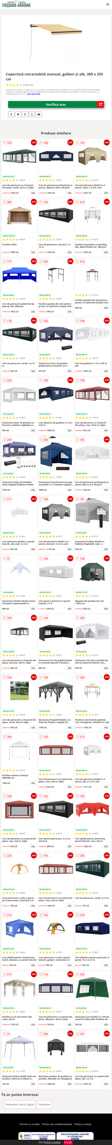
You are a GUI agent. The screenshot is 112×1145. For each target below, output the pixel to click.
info (33, 192)
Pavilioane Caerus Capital (20, 1104)
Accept (68, 1142)
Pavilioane (44, 1104)
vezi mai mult (33, 94)
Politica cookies (82, 1124)
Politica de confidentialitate (57, 1124)
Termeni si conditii (29, 1124)
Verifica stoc (75, 104)
